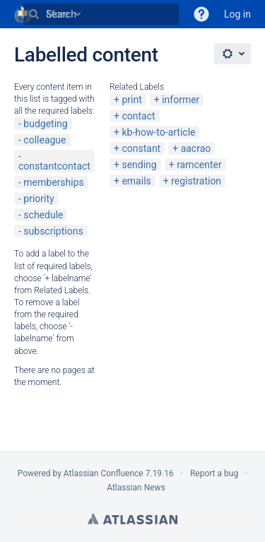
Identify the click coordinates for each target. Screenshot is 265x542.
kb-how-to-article (158, 132)
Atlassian (132, 518)
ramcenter (199, 164)
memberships (53, 182)
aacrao (196, 148)
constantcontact (54, 166)
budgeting (45, 123)
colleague (44, 140)
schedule (43, 214)
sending (139, 164)
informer (180, 99)
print (131, 99)
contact (138, 116)
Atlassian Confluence (103, 473)
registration (196, 181)
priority (38, 198)
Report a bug (214, 473)
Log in (237, 14)
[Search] (34, 14)
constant (141, 148)
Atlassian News (136, 488)
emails (136, 181)
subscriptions (53, 231)
